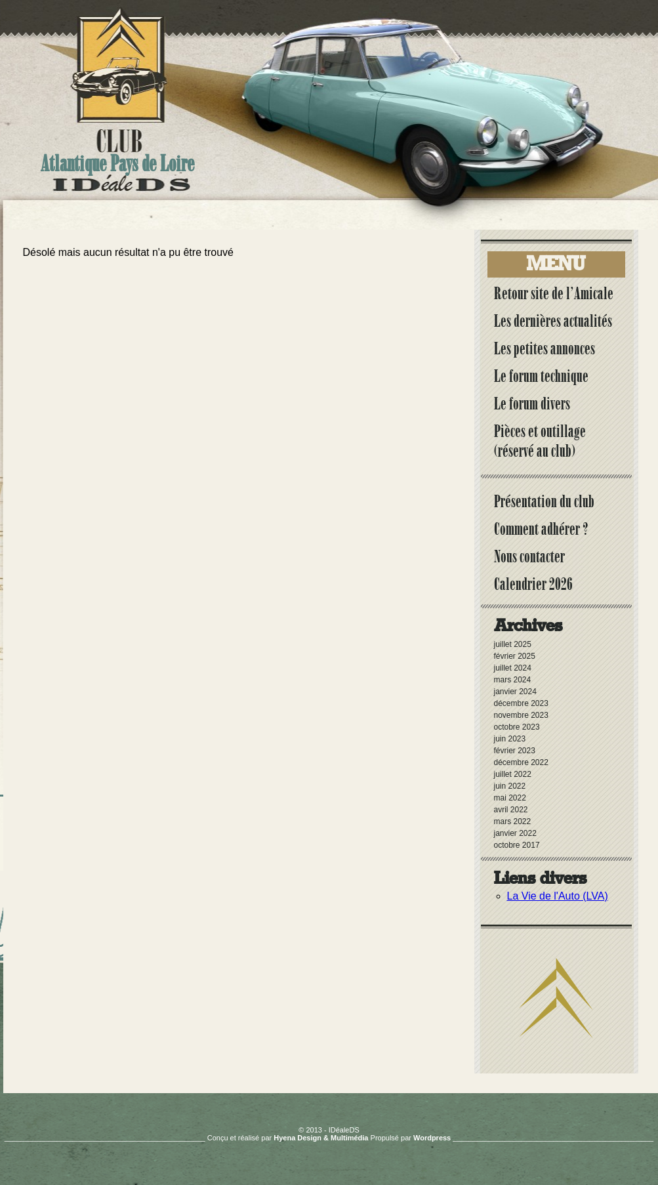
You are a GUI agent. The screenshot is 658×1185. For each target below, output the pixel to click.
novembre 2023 (521, 715)
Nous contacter (529, 556)
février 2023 (514, 750)
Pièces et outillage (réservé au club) (540, 441)
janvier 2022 (515, 833)
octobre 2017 (517, 845)
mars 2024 (512, 679)
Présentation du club (544, 501)
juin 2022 (510, 786)
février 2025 (514, 656)
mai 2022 (510, 797)
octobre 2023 (517, 727)
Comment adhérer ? (541, 529)
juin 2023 (510, 738)
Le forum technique (541, 376)
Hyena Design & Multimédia (321, 1138)
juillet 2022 (512, 774)
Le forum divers (532, 403)
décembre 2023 (521, 703)
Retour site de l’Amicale (553, 293)
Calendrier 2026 (533, 584)
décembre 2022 (521, 762)
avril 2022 (511, 809)
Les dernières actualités (553, 321)
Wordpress (432, 1138)
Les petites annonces (544, 348)
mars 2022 (512, 821)
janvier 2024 (515, 691)
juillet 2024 (512, 668)
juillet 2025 (512, 644)
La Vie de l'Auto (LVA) (557, 896)
